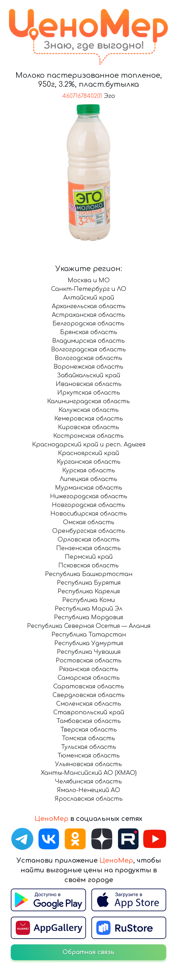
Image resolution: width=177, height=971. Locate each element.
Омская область (88, 522)
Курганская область (89, 462)
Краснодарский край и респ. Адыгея (88, 444)
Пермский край (89, 557)
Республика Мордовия (88, 617)
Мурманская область (88, 488)
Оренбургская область (88, 531)
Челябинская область (88, 781)
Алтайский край (88, 298)
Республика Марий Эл (88, 609)
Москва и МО (89, 280)
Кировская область (88, 427)
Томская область (88, 738)
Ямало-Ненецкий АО (88, 790)
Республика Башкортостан (88, 574)
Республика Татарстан (88, 634)
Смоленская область (88, 704)
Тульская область (88, 747)
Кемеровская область (88, 418)
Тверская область (88, 730)
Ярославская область (89, 799)
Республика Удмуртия (88, 643)
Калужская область (89, 410)
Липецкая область (88, 479)
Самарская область (89, 678)
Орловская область (89, 539)
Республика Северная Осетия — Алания (88, 626)
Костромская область (88, 436)
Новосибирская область (88, 514)
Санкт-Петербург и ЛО (88, 289)
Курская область (88, 470)
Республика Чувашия (89, 652)
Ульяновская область (88, 764)
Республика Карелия (89, 591)
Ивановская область (89, 384)
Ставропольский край (88, 712)
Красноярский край (88, 453)
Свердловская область (89, 695)
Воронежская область (88, 367)
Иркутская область (88, 393)
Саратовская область (88, 686)
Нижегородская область (88, 496)
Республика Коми (88, 600)
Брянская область (88, 332)
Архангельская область (89, 306)
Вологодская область (88, 358)
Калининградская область (88, 401)
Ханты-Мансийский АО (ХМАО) (89, 773)
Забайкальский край (88, 375)
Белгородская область (88, 323)
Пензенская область (88, 548)
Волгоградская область (88, 349)
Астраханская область (88, 315)
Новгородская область (88, 505)
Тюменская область (89, 755)
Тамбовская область (88, 721)
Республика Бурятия (89, 583)
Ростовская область (89, 660)
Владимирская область (88, 341)
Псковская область (88, 565)
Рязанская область (88, 669)
